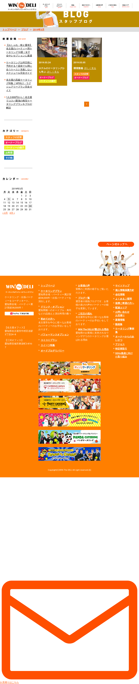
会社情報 (120, 294)
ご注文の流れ (85, 313)
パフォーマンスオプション (55, 334)
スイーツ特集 (48, 345)
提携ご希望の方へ (124, 303)
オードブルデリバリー (52, 350)
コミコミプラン (49, 340)
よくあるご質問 (123, 298)
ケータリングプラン (51, 291)
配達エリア (121, 307)
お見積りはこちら (69, 580)
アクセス (120, 344)
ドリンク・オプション (52, 306)
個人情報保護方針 (124, 290)
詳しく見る (53, 72)
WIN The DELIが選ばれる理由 (93, 329)
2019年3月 (38, 29)
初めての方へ (48, 319)
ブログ (24, 29)
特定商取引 (121, 348)
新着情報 (120, 319)
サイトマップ (122, 285)
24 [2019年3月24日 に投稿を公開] (30, 206)
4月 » (12, 213)
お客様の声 (84, 285)
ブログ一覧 (84, 298)
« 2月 (5, 213)
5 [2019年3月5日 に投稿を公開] (8, 199)
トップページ (9, 29)
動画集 (118, 324)
